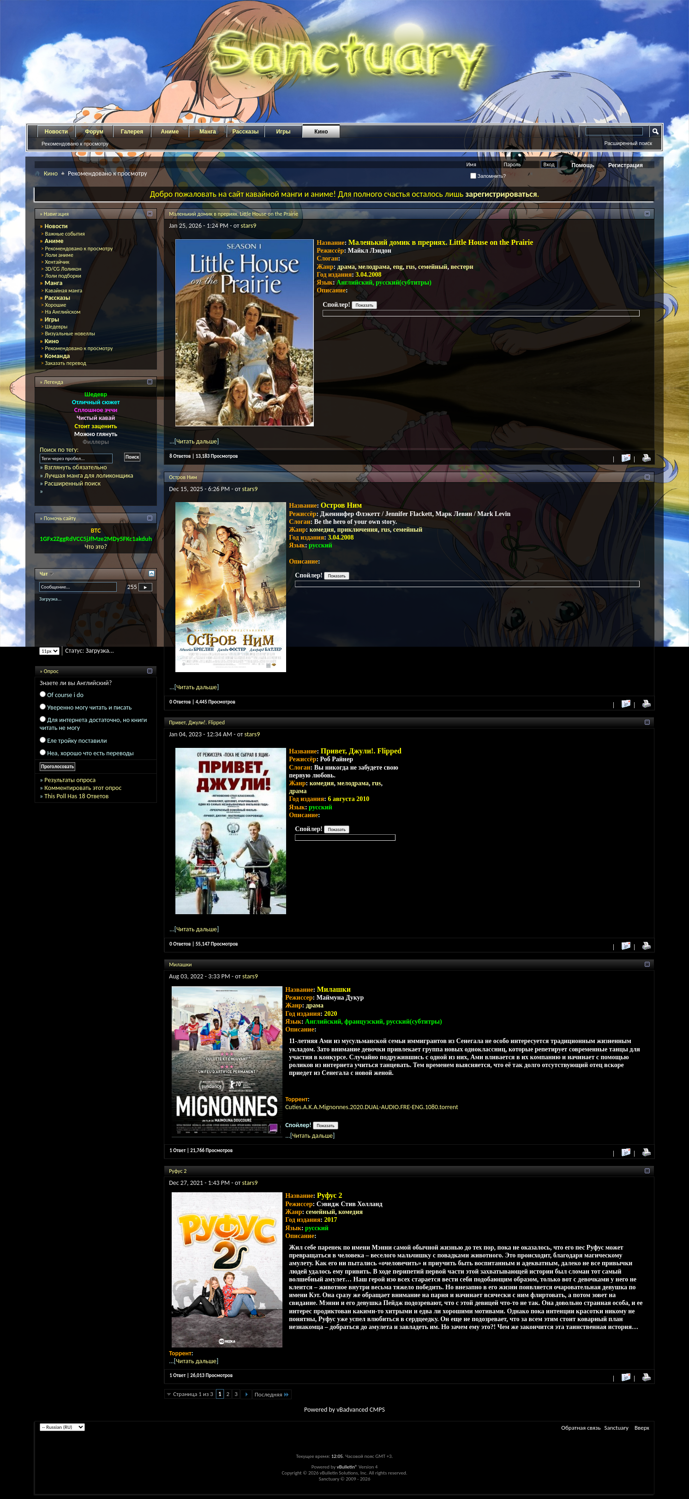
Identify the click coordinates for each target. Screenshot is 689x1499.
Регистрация (625, 165)
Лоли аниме (59, 255)
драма (346, 266)
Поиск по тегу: (59, 450)
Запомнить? (488, 176)
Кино (321, 131)
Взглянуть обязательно (75, 467)
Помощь (583, 165)
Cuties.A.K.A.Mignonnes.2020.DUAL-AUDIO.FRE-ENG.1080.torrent (371, 1107)
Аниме (170, 131)
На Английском (62, 312)
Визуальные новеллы (70, 333)
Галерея (132, 131)
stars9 (249, 226)
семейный (432, 266)
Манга (207, 131)
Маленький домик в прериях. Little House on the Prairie (233, 214)
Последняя (272, 1394)
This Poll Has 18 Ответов (76, 796)
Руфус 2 (177, 1171)
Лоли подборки (63, 276)
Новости (56, 131)
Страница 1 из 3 (193, 1393)
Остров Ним (183, 477)
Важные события (64, 234)
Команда (57, 356)
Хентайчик (57, 262)
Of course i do (65, 695)
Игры (283, 131)
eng (398, 266)
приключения (357, 529)
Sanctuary (617, 1427)
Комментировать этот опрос (82, 788)
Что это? (95, 547)
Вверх (642, 1427)
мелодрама (374, 266)
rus (410, 266)
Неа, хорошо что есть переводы (90, 753)
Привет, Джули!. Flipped (197, 722)
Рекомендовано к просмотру (75, 143)
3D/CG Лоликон (63, 269)
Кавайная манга (63, 290)
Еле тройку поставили (77, 741)
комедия (322, 529)
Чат (44, 573)
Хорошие (55, 305)
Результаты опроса (70, 780)
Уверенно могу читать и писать (89, 707)
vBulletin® (347, 1467)
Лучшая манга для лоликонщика (88, 475)
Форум (94, 131)
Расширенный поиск (628, 143)
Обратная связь (580, 1427)
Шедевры (56, 326)
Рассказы (246, 131)
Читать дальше (196, 441)
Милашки (180, 964)
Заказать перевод (65, 363)
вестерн (461, 266)
